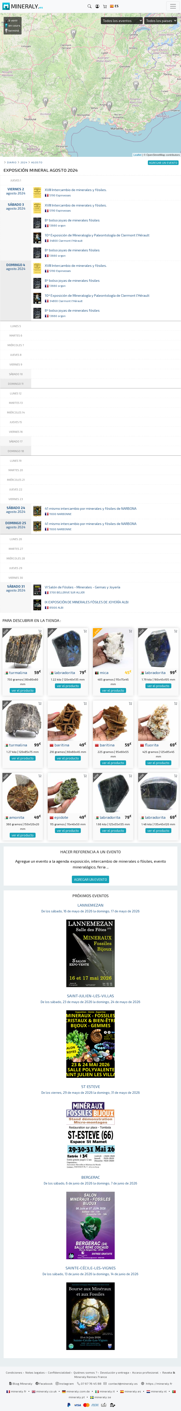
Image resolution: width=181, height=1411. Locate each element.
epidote (59, 817)
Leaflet (138, 154)
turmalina (15, 672)
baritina (59, 744)
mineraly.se (100, 1397)
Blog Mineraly (20, 1383)
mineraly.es (131, 1391)
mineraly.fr (16, 1391)
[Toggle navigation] (173, 6)
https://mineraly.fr (159, 1383)
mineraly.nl (156, 1391)
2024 (24, 162)
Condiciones (14, 1372)
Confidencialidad (59, 1372)
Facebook (44, 1383)
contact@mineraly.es (123, 1383)
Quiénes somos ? (85, 1372)
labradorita (62, 672)
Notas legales (35, 1372)
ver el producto (23, 690)
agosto (37, 162)
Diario (11, 162)
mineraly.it (105, 1391)
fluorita (149, 744)
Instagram (65, 1383)
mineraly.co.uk (44, 1391)
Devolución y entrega (114, 1372)
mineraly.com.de (76, 1391)
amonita (14, 817)
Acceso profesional (145, 1372)
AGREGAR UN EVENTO (90, 879)
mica (101, 672)
